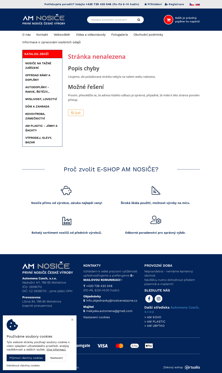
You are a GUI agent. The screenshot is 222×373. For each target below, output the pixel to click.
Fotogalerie (119, 34)
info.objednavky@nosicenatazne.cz (111, 300)
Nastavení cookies (96, 317)
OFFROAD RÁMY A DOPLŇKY (37, 77)
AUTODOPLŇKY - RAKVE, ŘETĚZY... (37, 89)
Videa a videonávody (91, 34)
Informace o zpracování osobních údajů (51, 42)
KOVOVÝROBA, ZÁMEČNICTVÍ (35, 116)
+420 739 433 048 (99, 286)
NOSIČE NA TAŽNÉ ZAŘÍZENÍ (38, 66)
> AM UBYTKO (154, 326)
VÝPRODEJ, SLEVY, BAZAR (38, 140)
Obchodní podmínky (148, 34)
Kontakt (42, 34)
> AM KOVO (152, 317)
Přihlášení (153, 4)
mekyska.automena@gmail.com (109, 311)
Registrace (174, 4)
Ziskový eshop (181, 367)
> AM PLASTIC (154, 321)
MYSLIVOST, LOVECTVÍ (41, 99)
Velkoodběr (62, 34)
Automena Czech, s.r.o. (63, 367)
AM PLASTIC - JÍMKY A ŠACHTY (41, 128)
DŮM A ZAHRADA (37, 106)
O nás (26, 34)
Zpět (75, 113)
